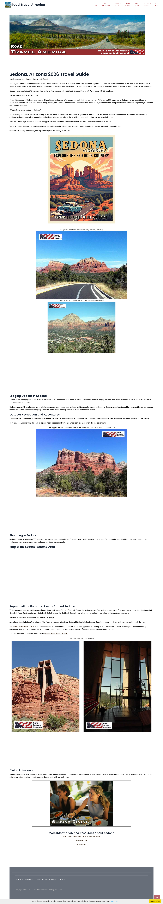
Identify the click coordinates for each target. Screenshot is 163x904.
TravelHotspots (106, 5)
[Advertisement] (81, 63)
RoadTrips (137, 5)
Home (97, 6)
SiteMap (156, 5)
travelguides (127, 5)
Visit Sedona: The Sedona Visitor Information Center (81, 837)
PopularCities (118, 5)
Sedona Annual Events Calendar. (56, 634)
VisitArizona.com (81, 844)
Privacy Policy (114, 901)
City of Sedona (81, 840)
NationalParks (147, 5)
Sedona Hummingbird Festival (23, 627)
